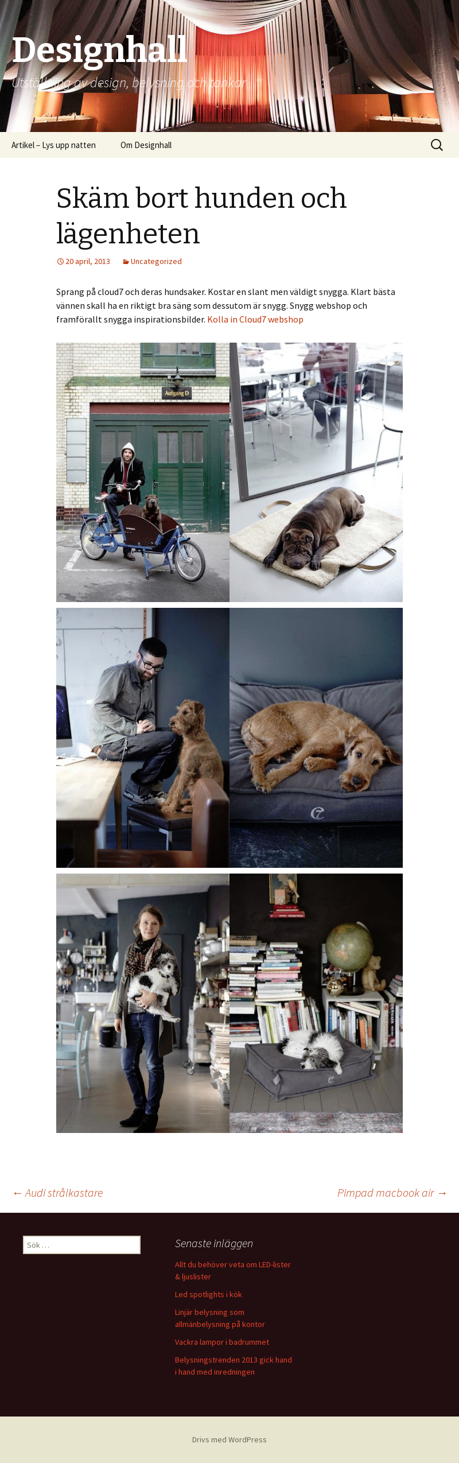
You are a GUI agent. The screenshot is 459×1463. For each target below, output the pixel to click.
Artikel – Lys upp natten (53, 144)
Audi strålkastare (57, 1192)
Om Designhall (146, 144)
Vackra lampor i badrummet (222, 1342)
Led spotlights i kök (208, 1294)
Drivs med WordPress (229, 1439)
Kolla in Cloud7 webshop (256, 319)
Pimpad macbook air (392, 1192)
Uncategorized (156, 261)
